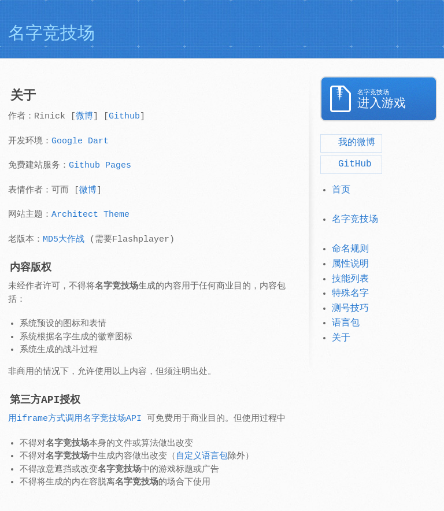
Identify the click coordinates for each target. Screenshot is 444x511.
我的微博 (349, 143)
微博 (84, 116)
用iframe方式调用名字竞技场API (75, 419)
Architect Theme (90, 215)
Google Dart (80, 141)
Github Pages (100, 166)
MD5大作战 (63, 240)
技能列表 (350, 279)
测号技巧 (350, 308)
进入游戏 (397, 99)
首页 (341, 190)
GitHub (347, 164)
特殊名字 (350, 293)
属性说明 (350, 264)
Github (124, 116)
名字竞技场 (355, 219)
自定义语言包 (202, 456)
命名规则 (350, 249)
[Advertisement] (351, 29)
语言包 (346, 323)
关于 (341, 338)
